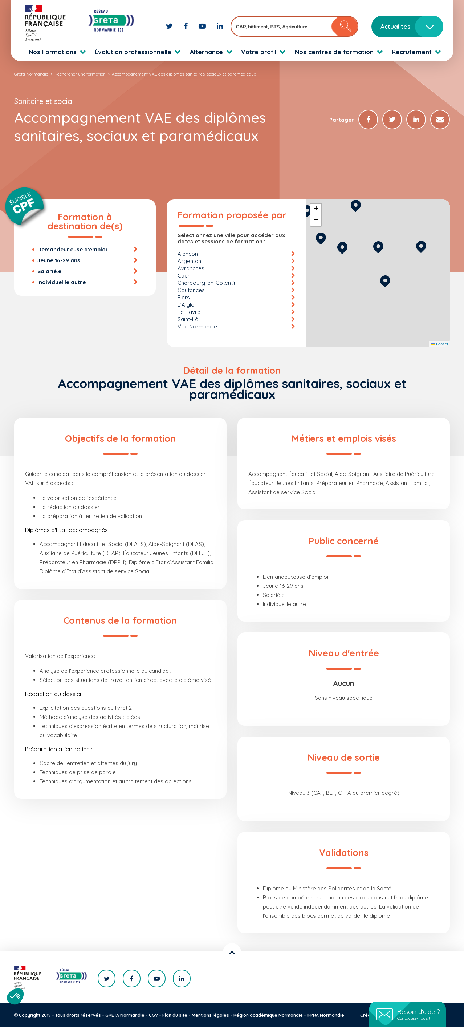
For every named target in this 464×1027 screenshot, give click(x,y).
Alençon (188, 253)
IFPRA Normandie (325, 1015)
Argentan (189, 261)
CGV (153, 1015)
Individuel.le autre (61, 282)
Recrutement (412, 52)
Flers (184, 297)
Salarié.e (49, 271)
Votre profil (258, 52)
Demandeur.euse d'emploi (72, 249)
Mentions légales (210, 1015)
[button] (385, 280)
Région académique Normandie (268, 1015)
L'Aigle (186, 304)
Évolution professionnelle (133, 52)
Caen (184, 275)
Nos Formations (53, 52)
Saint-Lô (188, 319)
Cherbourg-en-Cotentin (207, 282)
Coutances (191, 290)
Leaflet (439, 344)
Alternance (206, 52)
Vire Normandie (197, 326)
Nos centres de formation (334, 52)
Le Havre (189, 311)
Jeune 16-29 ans (58, 260)
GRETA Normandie (125, 1015)
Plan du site (174, 1015)
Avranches (191, 268)
